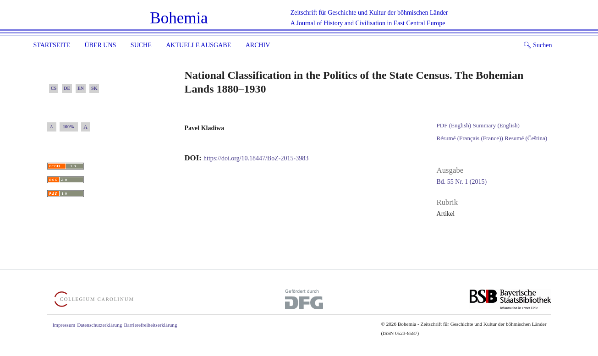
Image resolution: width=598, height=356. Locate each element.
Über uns (100, 45)
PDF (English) (454, 125)
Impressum (64, 325)
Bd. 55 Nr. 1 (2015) (462, 181)
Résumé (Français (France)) (470, 138)
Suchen (537, 45)
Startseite (51, 45)
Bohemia (179, 18)
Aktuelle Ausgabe (198, 45)
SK (94, 88)
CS (54, 88)
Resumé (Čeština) (526, 138)
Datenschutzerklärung (99, 325)
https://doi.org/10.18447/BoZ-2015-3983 (255, 158)
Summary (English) (496, 125)
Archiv (258, 45)
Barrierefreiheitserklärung (150, 325)
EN (80, 88)
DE (67, 88)
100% (68, 126)
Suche (141, 45)
